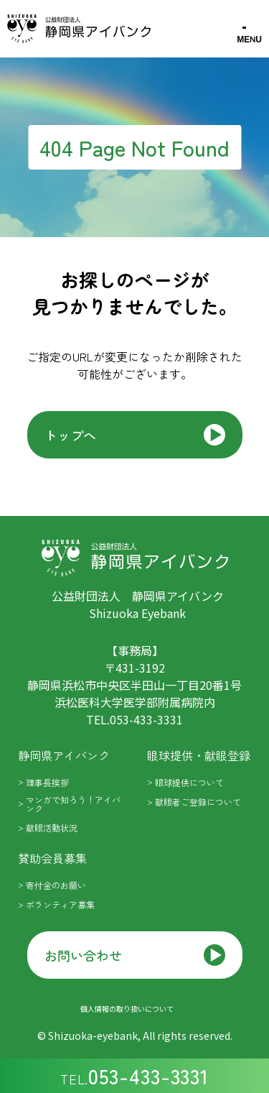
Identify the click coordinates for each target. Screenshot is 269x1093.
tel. (134, 1075)
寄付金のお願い (56, 885)
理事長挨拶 (47, 782)
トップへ (70, 434)
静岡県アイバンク (64, 755)
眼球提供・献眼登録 (198, 755)
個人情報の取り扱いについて (127, 1008)
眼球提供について (189, 782)
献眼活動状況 (51, 827)
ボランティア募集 (60, 904)
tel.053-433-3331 (134, 719)
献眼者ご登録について (198, 801)
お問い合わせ (83, 955)
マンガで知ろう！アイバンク (73, 803)
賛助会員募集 (52, 858)
